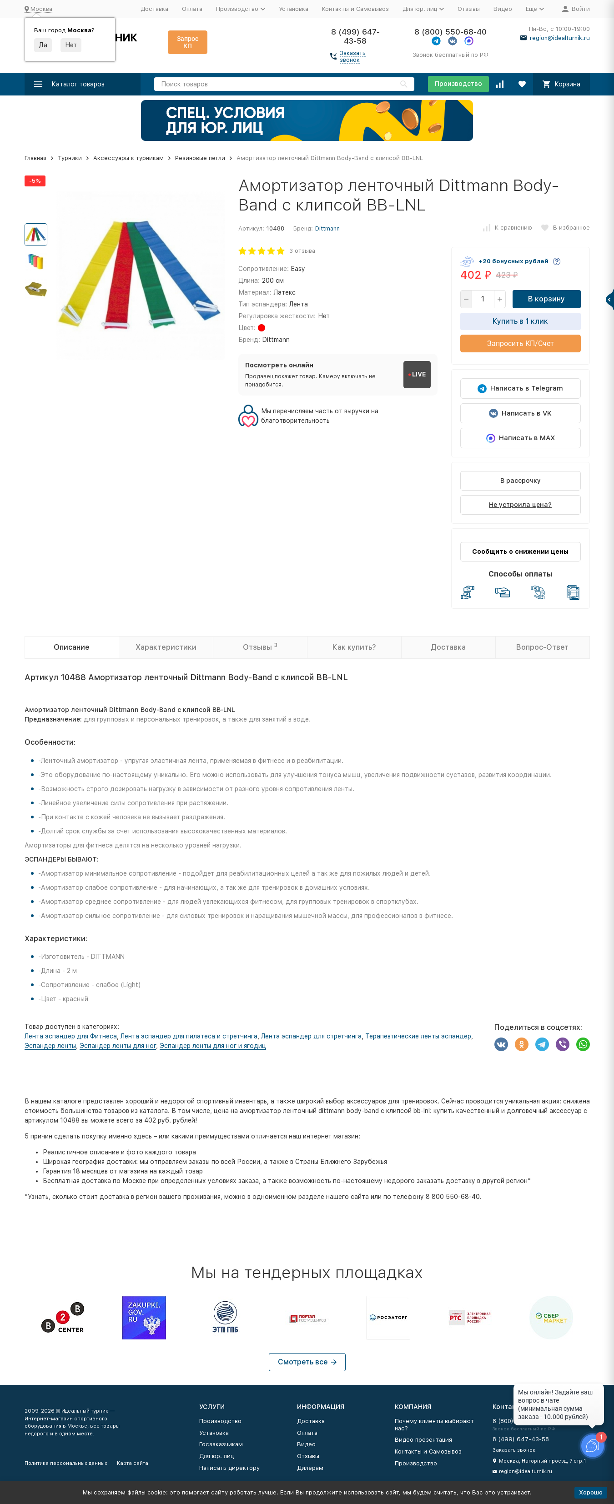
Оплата (192, 8)
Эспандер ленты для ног (118, 1045)
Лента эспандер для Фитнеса (71, 1036)
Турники (70, 158)
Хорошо (591, 1492)
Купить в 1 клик (520, 321)
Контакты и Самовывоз (355, 8)
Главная (35, 158)
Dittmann (327, 228)
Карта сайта (132, 1463)
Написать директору (229, 1467)
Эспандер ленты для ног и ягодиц (213, 1045)
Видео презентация (423, 1439)
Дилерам (310, 1467)
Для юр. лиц (216, 1456)
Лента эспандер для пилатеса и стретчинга (189, 1036)
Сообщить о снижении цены (520, 551)
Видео (502, 8)
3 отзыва (302, 250)
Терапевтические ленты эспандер (418, 1036)
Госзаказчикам (221, 1444)
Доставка (154, 8)
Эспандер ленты (50, 1045)
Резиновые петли (200, 158)
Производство (458, 83)
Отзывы (469, 8)
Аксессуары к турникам (128, 158)
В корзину (546, 299)
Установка (293, 8)
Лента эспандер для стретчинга (311, 1036)
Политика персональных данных (66, 1463)
